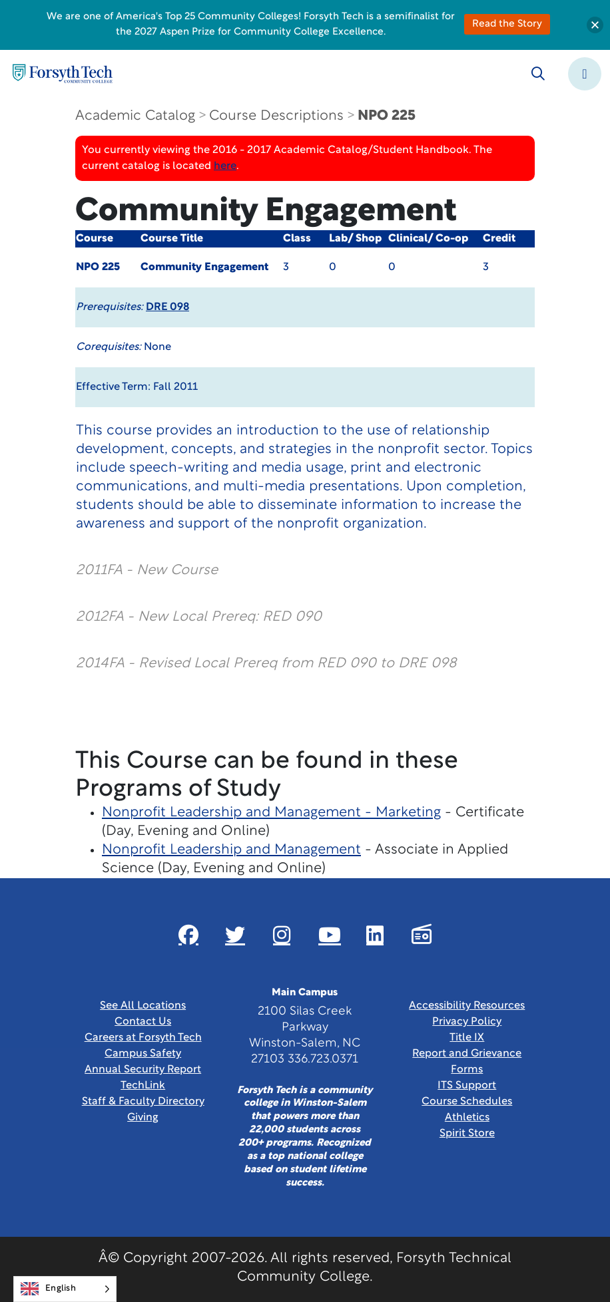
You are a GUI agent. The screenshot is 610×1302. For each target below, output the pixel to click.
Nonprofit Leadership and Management (231, 850)
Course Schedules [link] (467, 1101)
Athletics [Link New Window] (467, 1117)
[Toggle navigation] (584, 73)
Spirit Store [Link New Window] (467, 1133)
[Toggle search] (538, 73)
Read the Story (507, 24)
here (225, 166)
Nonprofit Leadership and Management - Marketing (271, 813)
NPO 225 (387, 116)
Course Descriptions (276, 116)
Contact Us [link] (143, 1022)
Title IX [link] (467, 1038)
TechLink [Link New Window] (143, 1085)
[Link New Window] (188, 934)
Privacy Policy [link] (466, 1022)
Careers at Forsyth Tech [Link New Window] (143, 1038)
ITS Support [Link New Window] (467, 1085)
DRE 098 (167, 307)
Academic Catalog (135, 116)
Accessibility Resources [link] (467, 1006)
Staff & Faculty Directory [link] (143, 1101)
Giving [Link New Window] (142, 1117)
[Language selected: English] (65, 1289)
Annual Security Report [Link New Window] (143, 1069)
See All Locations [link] (143, 1006)
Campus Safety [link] (143, 1054)
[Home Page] (63, 73)
